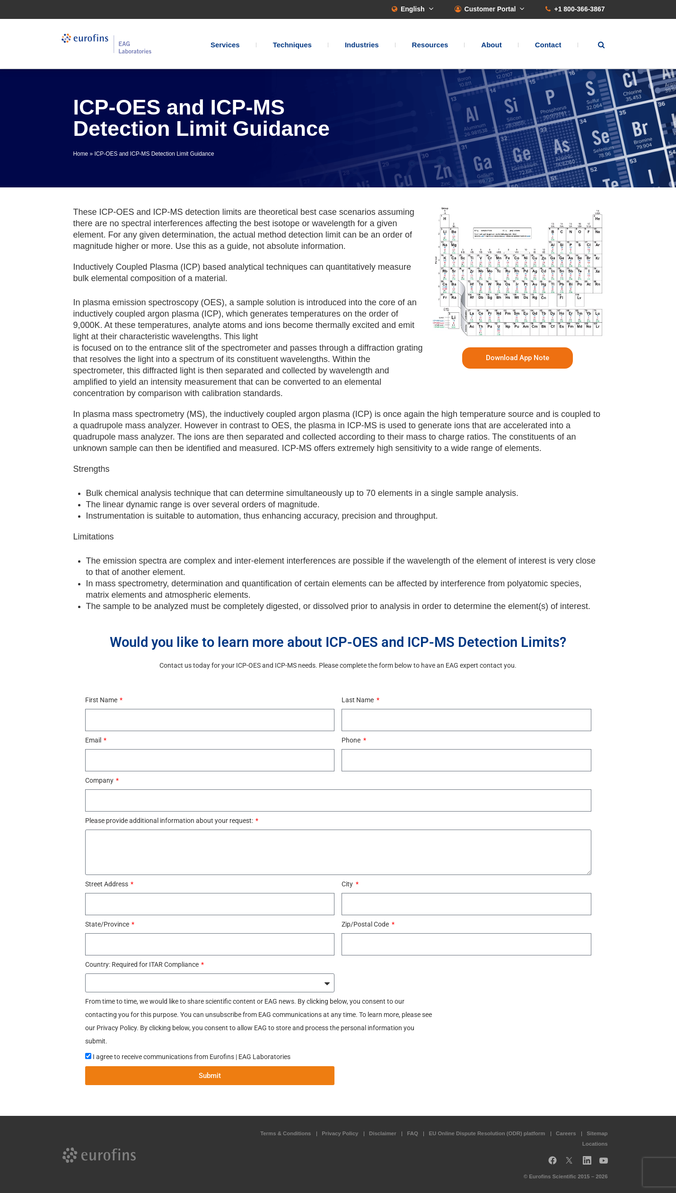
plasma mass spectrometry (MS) (144, 414)
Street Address (107, 884)
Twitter (572, 1164)
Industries (362, 45)
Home (80, 153)
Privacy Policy (340, 1133)
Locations (595, 1144)
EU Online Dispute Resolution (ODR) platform (487, 1133)
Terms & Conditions (285, 1133)
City (348, 884)
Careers (566, 1133)
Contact (548, 45)
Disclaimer (382, 1133)
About (491, 45)
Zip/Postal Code (366, 924)
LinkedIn (590, 1164)
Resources (430, 45)
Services (225, 45)
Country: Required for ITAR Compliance (142, 964)
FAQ (412, 1133)
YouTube (606, 1164)
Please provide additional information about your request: (170, 820)
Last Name (358, 700)
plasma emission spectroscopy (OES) (154, 302)
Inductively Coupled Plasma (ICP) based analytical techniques (190, 267)
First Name (102, 700)
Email (94, 740)
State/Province (108, 924)
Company (100, 780)
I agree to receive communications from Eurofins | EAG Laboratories (191, 1056)
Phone (352, 740)
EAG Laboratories (108, 44)
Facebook (552, 1164)
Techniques (292, 45)
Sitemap (597, 1133)
